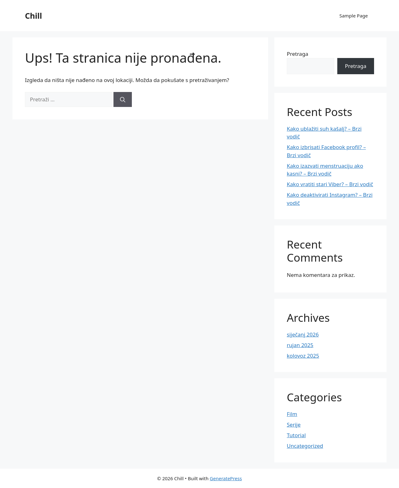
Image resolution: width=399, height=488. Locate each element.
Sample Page (353, 15)
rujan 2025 (300, 345)
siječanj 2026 (303, 334)
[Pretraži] (122, 99)
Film (292, 414)
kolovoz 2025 (303, 355)
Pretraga (297, 53)
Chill (33, 15)
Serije (293, 424)
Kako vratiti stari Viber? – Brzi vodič (330, 184)
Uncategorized (305, 445)
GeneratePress (226, 478)
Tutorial (296, 435)
